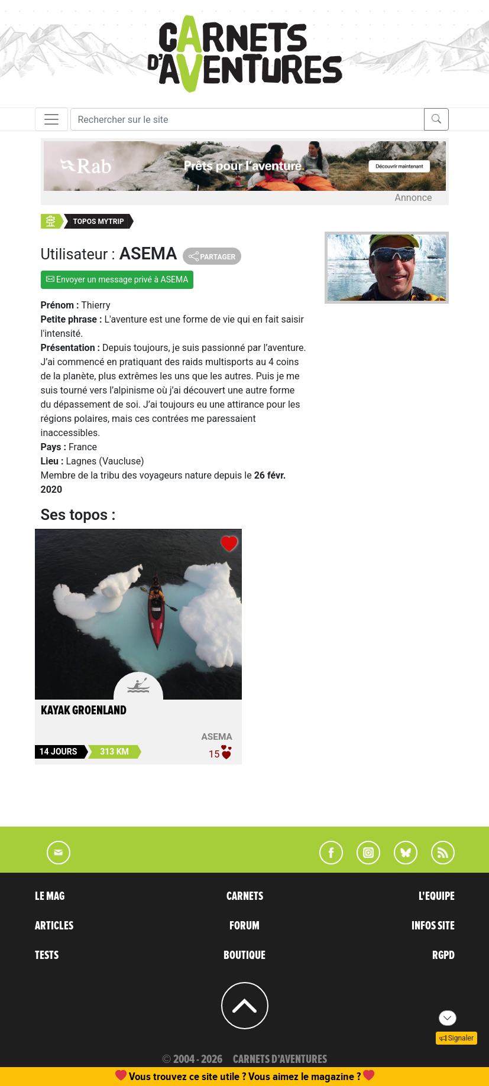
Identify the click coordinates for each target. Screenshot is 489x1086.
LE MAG (49, 896)
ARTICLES (54, 926)
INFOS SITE (433, 926)
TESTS (47, 955)
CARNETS (244, 896)
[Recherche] (247, 119)
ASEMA (216, 736)
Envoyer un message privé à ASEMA (117, 279)
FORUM (244, 926)
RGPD (443, 955)
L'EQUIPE (437, 896)
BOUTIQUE (244, 955)
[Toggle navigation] (51, 119)
